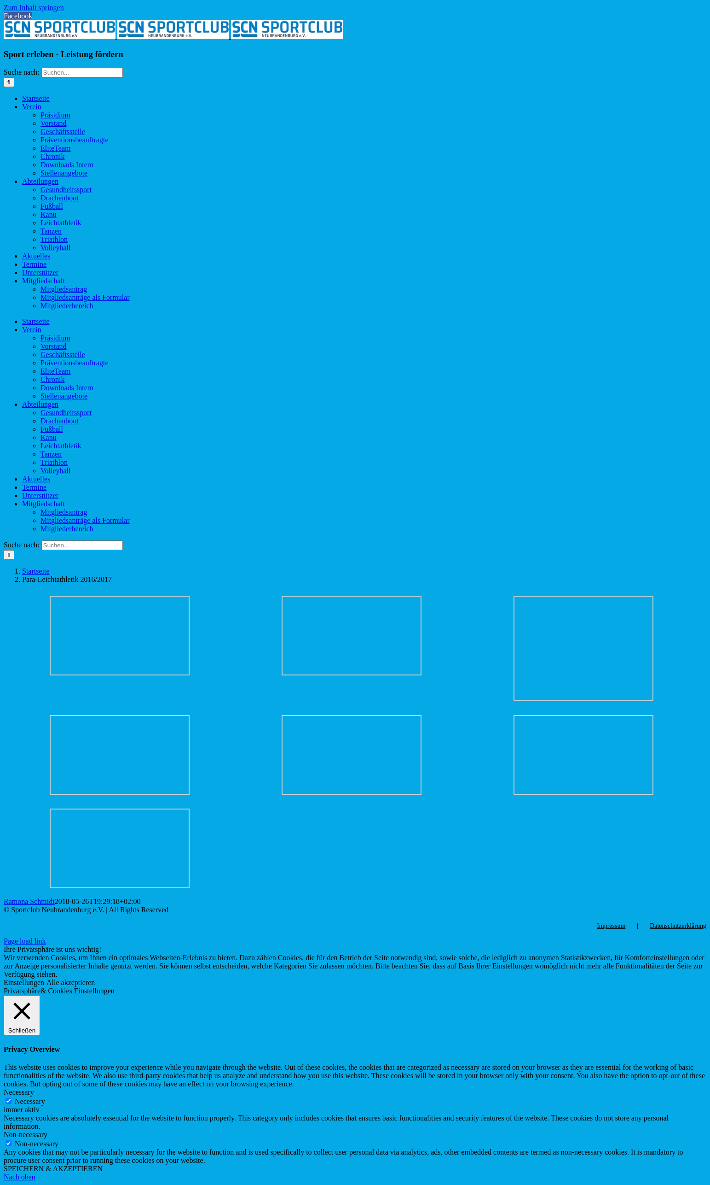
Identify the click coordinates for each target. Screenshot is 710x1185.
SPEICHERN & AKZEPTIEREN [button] (53, 1169)
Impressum (611, 925)
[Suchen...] (82, 72)
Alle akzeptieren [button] (70, 982)
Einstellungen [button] (24, 982)
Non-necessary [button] (25, 1134)
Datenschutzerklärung (678, 925)
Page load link (25, 941)
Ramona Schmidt (29, 901)
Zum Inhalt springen (34, 8)
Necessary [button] (19, 1092)
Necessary (30, 1101)
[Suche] (9, 82)
